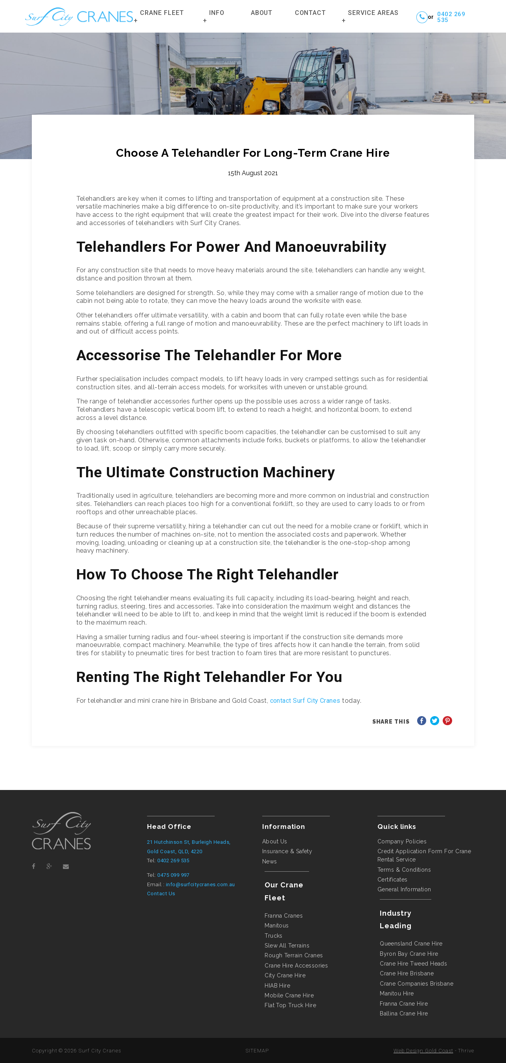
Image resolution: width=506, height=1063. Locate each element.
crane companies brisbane (416, 984)
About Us (274, 841)
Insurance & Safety (287, 851)
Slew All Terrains (287, 945)
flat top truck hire (290, 1005)
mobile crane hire (289, 995)
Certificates (392, 879)
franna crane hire (404, 1004)
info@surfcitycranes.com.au (200, 884)
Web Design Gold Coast (423, 1051)
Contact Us (161, 893)
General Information (404, 889)
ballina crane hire (404, 1013)
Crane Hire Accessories (296, 965)
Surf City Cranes (100, 1051)
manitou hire (397, 993)
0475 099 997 (173, 875)
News (269, 861)
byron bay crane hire (409, 954)
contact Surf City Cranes (305, 700)
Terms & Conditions (404, 870)
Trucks (274, 936)
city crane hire (285, 975)
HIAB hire (277, 985)
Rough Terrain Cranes (294, 955)
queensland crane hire (411, 943)
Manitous (277, 925)
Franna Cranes (284, 916)
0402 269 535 (451, 17)
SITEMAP (257, 1051)
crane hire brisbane (407, 973)
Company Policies (402, 841)
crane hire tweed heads (413, 963)
